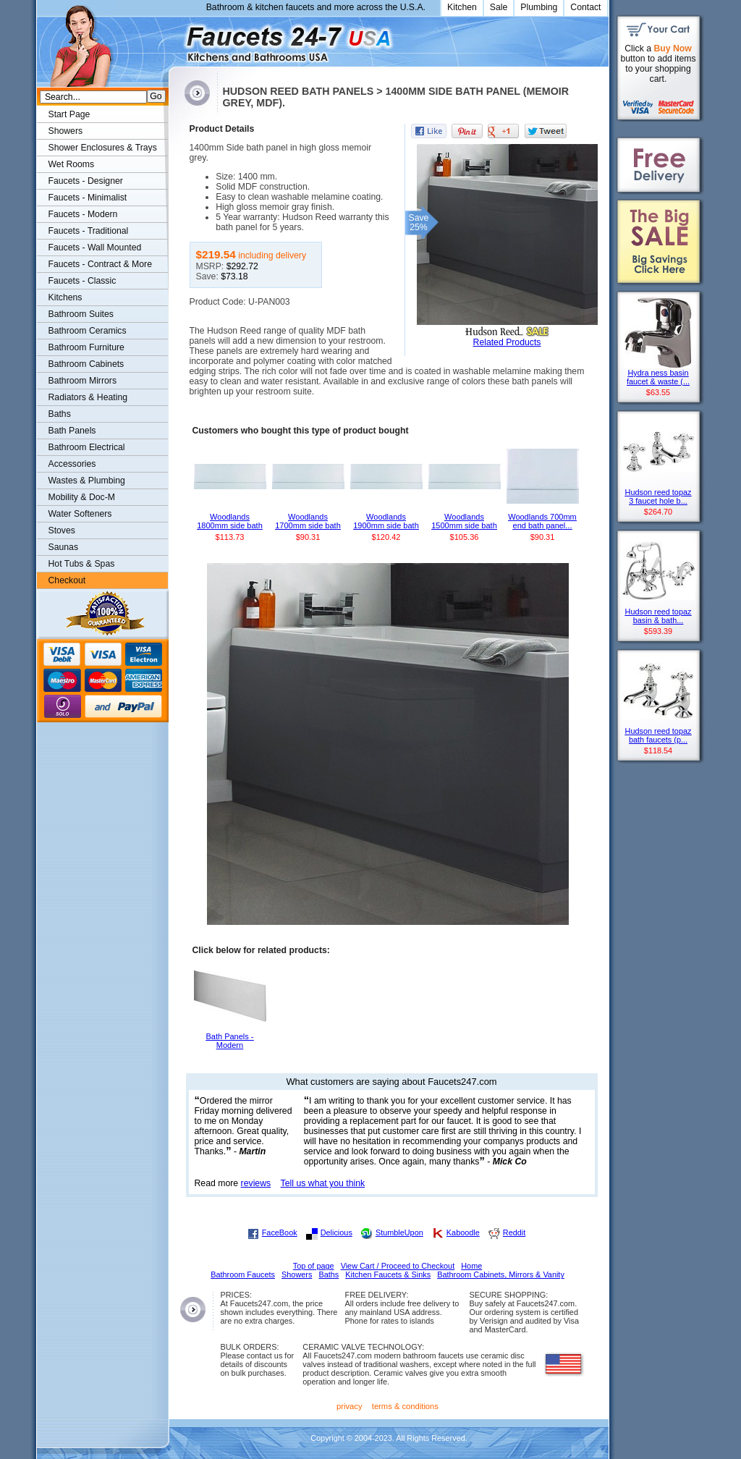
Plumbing (538, 7)
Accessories (72, 464)
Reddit (514, 1232)
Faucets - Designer (85, 181)
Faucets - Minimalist (87, 198)
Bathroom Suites (81, 314)
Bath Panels (72, 431)
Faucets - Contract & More (100, 264)
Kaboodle (463, 1232)
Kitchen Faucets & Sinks (388, 1274)
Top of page (313, 1265)
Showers (65, 131)
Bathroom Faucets (243, 1274)
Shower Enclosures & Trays (102, 148)
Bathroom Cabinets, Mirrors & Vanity (500, 1274)
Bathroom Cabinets (86, 364)
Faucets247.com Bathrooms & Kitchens (175, 39)
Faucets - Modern (83, 214)
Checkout (67, 580)
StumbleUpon (399, 1232)
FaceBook (279, 1232)
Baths (59, 414)
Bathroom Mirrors (82, 381)
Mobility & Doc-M (81, 497)
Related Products (507, 342)
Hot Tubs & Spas (81, 564)
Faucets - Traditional (88, 231)
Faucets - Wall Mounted (95, 247)
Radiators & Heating (88, 397)
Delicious (336, 1232)
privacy (349, 1406)
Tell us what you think (323, 1183)
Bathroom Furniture (86, 347)
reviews (256, 1183)
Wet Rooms (71, 164)
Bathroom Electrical (86, 447)
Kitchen (462, 7)
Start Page (69, 114)
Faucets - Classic (82, 281)
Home (471, 1265)
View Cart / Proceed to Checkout (398, 1265)
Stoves (61, 530)
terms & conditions (405, 1406)
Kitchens (65, 297)
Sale (499, 7)
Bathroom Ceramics (87, 331)
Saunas (63, 547)
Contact (585, 7)
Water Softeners (80, 514)
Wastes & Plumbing (86, 480)
